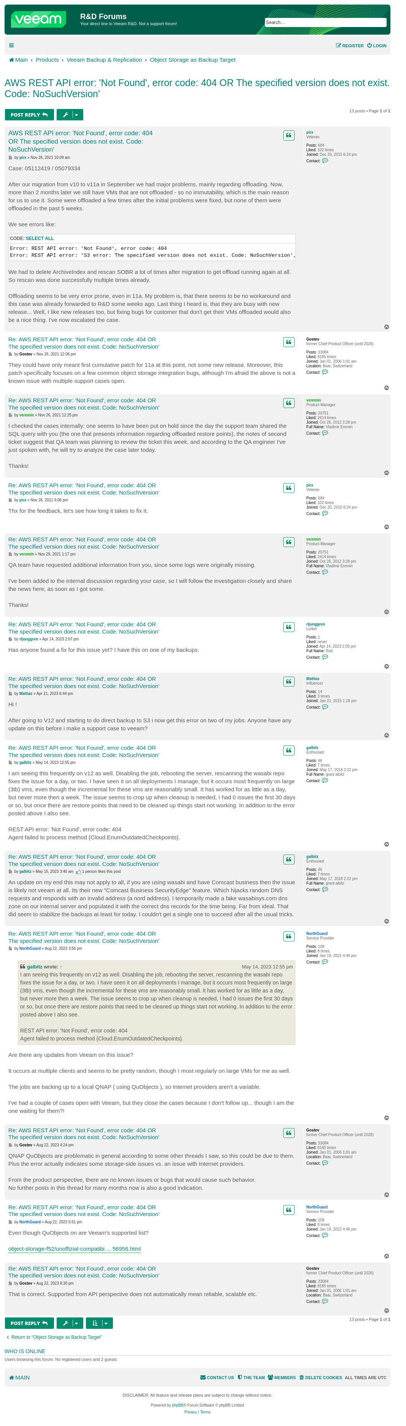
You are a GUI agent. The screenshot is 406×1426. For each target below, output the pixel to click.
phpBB (177, 1405)
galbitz (312, 748)
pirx (309, 132)
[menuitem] (376, 45)
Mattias (312, 679)
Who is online (25, 1351)
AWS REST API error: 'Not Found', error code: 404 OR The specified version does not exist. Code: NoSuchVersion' (197, 88)
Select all (40, 238)
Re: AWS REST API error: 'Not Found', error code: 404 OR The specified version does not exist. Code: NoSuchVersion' (83, 343)
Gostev (312, 339)
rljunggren (315, 624)
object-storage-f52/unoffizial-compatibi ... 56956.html (74, 1248)
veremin (313, 400)
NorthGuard (317, 933)
